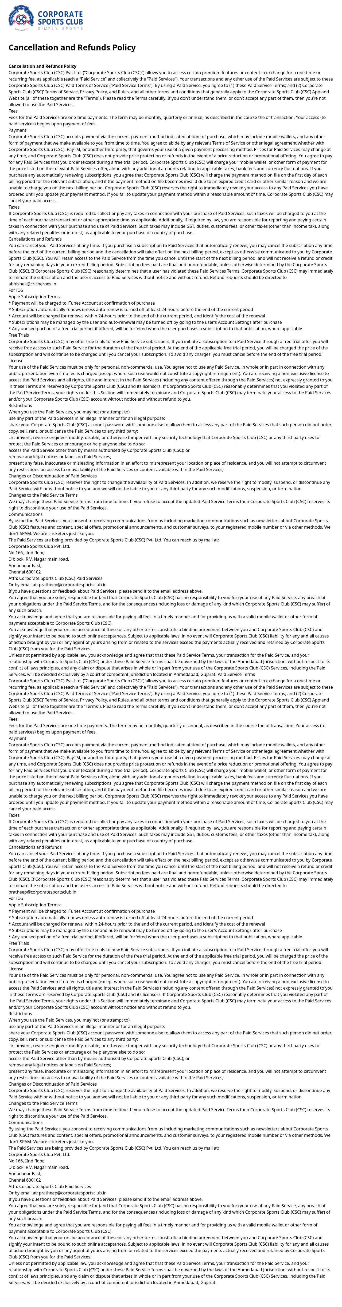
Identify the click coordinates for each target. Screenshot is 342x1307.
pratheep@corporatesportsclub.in (73, 585)
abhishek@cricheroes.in (32, 284)
